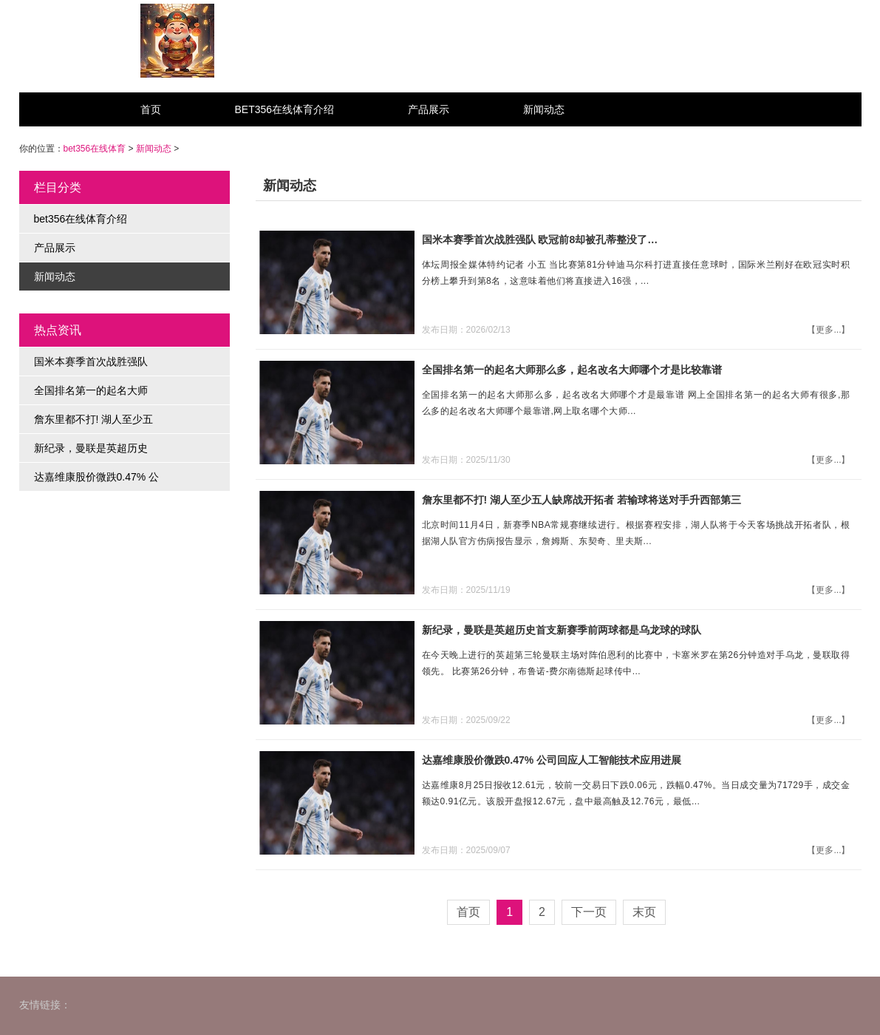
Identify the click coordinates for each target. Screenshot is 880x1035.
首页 (150, 109)
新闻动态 (544, 109)
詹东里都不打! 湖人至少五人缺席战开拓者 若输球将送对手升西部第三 (581, 500)
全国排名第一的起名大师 (91, 390)
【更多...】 (828, 330)
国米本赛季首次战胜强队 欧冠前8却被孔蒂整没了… (540, 239)
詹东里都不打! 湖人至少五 (94, 419)
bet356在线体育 (95, 148)
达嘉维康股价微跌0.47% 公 (97, 477)
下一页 (589, 912)
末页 (644, 912)
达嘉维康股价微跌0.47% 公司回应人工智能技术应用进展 (552, 760)
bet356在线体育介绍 (285, 109)
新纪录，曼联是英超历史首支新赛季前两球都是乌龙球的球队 (561, 630)
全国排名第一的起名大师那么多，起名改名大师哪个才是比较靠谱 (572, 370)
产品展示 (428, 109)
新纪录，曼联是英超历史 (91, 448)
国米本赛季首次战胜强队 (91, 361)
